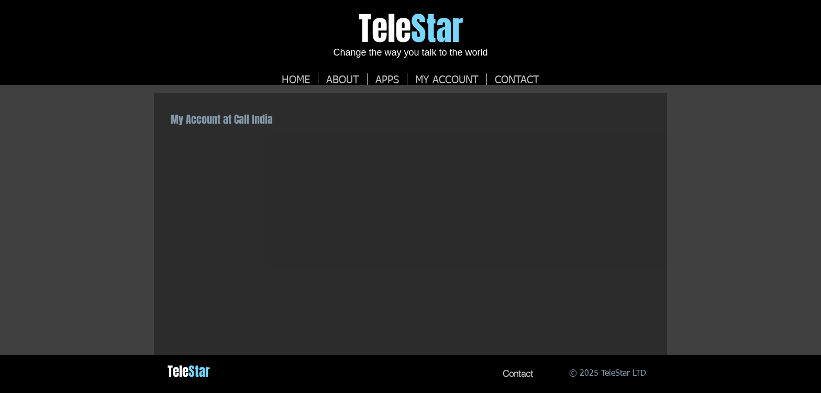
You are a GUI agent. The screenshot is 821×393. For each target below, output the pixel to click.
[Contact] (518, 373)
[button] (446, 79)
